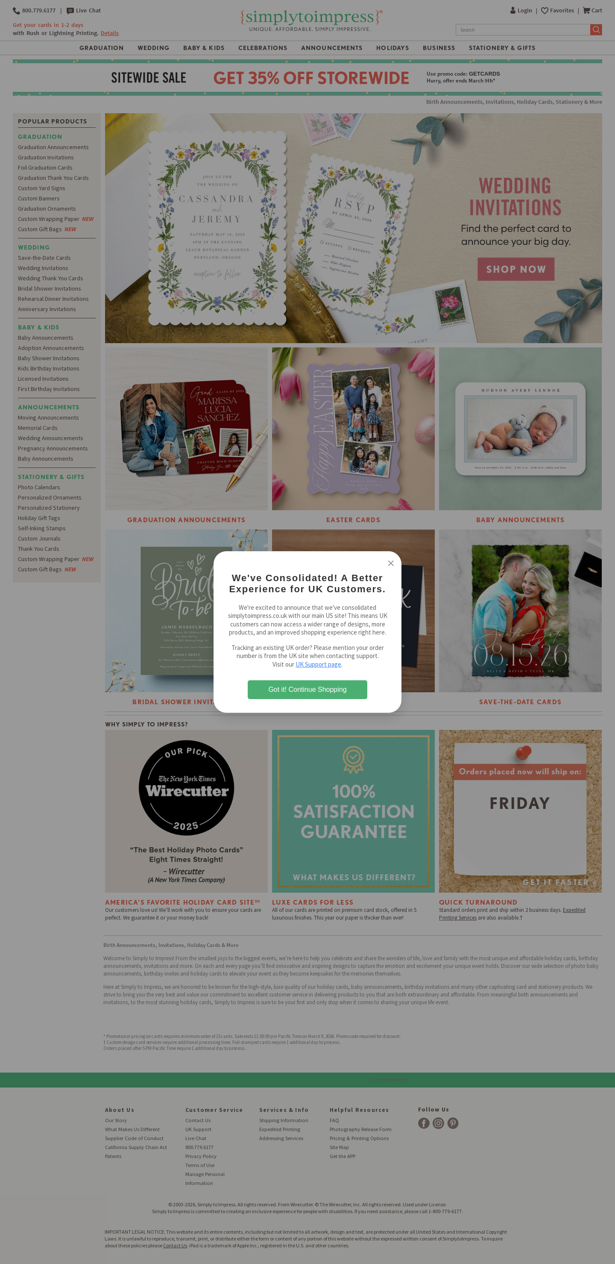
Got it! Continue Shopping (307, 689)
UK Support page (318, 664)
